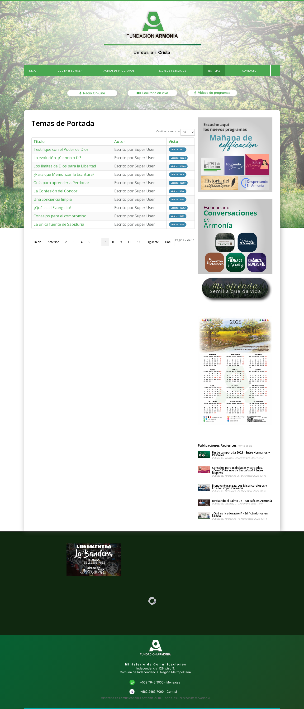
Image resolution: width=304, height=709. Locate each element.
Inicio (38, 242)
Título (39, 141)
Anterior (53, 242)
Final (168, 242)
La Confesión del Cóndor (55, 191)
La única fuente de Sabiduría (58, 224)
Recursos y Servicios (171, 70)
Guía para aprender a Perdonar (61, 182)
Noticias (214, 70)
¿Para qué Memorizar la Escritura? (63, 174)
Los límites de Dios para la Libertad (64, 166)
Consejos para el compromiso (59, 216)
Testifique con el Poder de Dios (61, 149)
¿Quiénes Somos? (69, 70)
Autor (119, 141)
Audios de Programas (119, 70)
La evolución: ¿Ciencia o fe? (57, 157)
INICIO (32, 70)
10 (129, 242)
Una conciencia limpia (52, 199)
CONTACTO (249, 70)
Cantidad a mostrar (168, 131)
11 (139, 242)
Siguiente (153, 242)
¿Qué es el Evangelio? (52, 207)
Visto (173, 141)
